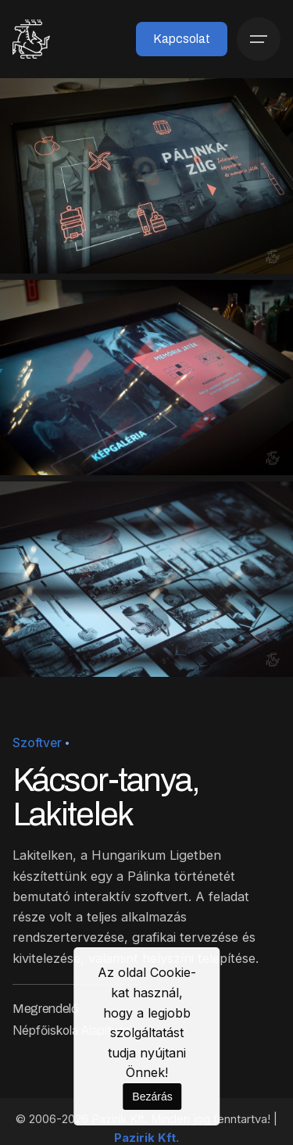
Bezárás (152, 1096)
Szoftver (37, 742)
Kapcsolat (181, 38)
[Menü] (258, 39)
